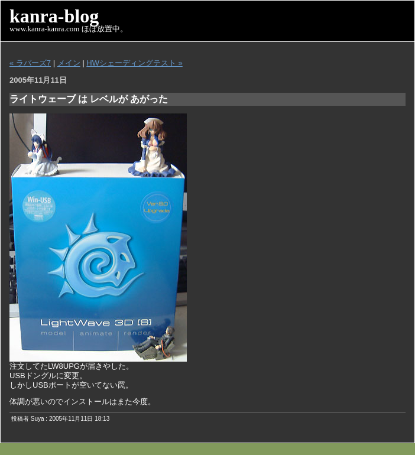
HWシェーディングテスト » (134, 62)
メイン (68, 62)
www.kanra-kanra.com (44, 28)
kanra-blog (54, 16)
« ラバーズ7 (30, 62)
